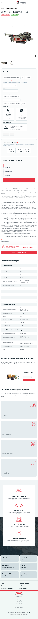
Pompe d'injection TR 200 (28, 372)
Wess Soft (18, 614)
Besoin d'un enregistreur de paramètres (11, 94)
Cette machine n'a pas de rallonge (10, 85)
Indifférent (28, 77)
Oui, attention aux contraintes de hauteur (11, 77)
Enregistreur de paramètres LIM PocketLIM (11, 99)
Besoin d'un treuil (6, 75)
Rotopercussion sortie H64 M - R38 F (10, 90)
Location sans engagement (8, 115)
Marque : (3, 14)
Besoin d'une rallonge (7, 80)
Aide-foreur (6, 134)
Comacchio (7, 14)
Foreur (12, 134)
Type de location (6, 106)
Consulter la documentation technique (19, 252)
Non (22, 77)
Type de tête (5, 88)
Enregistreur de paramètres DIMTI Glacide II (12, 103)
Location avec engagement (21, 114)
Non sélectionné (17, 129)
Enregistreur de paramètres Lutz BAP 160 (11, 96)
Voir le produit (28, 380)
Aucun (23, 103)
